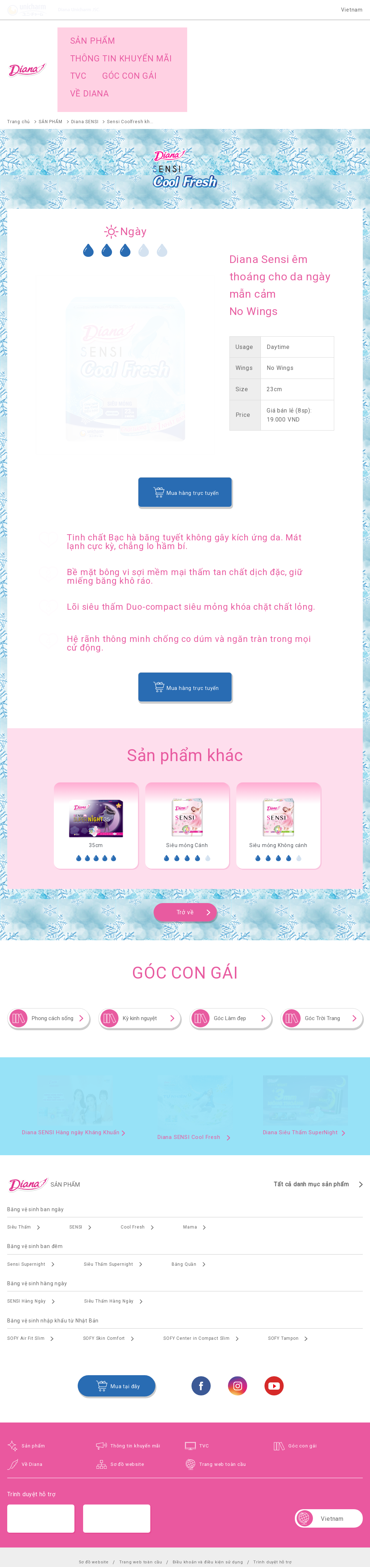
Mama (190, 1171)
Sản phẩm (33, 1390)
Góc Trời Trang (322, 962)
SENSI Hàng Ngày (26, 1245)
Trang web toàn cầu (222, 1408)
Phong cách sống (52, 962)
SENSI (75, 1171)
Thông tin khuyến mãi (135, 1390)
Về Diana (32, 1408)
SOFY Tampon (283, 1282)
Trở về (185, 856)
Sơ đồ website (127, 1408)
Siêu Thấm (19, 1171)
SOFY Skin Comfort (104, 1282)
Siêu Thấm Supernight (108, 1208)
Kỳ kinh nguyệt (140, 962)
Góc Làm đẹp (230, 962)
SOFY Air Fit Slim (26, 1282)
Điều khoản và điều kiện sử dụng (208, 1506)
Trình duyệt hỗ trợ (272, 1506)
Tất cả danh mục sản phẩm (311, 1128)
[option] (96, 769)
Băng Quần (184, 1208)
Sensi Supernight (26, 1208)
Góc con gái (302, 1390)
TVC (203, 1390)
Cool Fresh (133, 1171)
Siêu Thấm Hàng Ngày (109, 1245)
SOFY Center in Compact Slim (196, 1282)
